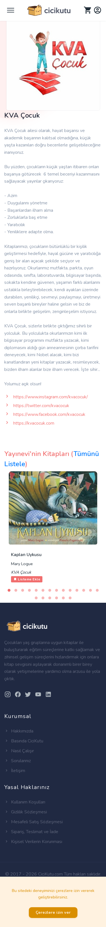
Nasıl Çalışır (19, 751)
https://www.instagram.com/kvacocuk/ (50, 397)
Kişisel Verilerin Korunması (33, 842)
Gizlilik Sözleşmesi (25, 812)
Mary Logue (22, 564)
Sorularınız (17, 761)
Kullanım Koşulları (24, 802)
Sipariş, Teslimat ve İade (31, 832)
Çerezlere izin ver (53, 912)
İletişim (14, 771)
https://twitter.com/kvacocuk (41, 406)
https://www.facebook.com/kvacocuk (49, 414)
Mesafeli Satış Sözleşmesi (33, 822)
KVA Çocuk (21, 572)
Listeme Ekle (26, 579)
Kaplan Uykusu (26, 555)
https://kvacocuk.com (33, 423)
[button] (9, 590)
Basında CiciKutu (23, 741)
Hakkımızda (18, 731)
